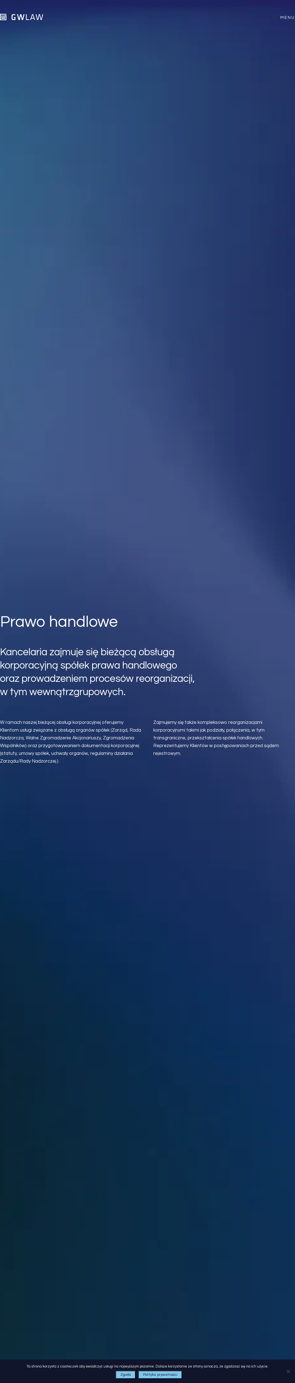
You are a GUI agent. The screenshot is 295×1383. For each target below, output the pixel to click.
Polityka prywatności (160, 1375)
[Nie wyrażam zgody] (288, 1371)
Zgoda (125, 1375)
